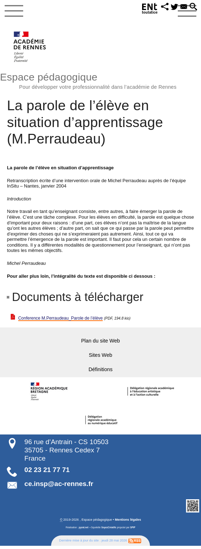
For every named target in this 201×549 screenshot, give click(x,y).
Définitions (100, 372)
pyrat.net (84, 530)
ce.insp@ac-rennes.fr (58, 487)
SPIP (132, 530)
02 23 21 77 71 (47, 473)
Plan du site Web (100, 341)
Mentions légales (128, 523)
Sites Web (100, 357)
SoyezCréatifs (108, 530)
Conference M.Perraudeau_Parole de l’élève (64, 318)
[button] (162, 7)
